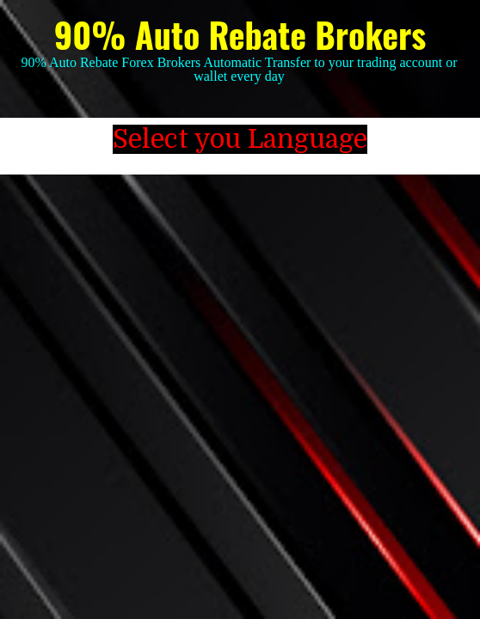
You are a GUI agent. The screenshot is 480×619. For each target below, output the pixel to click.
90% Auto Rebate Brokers (240, 34)
